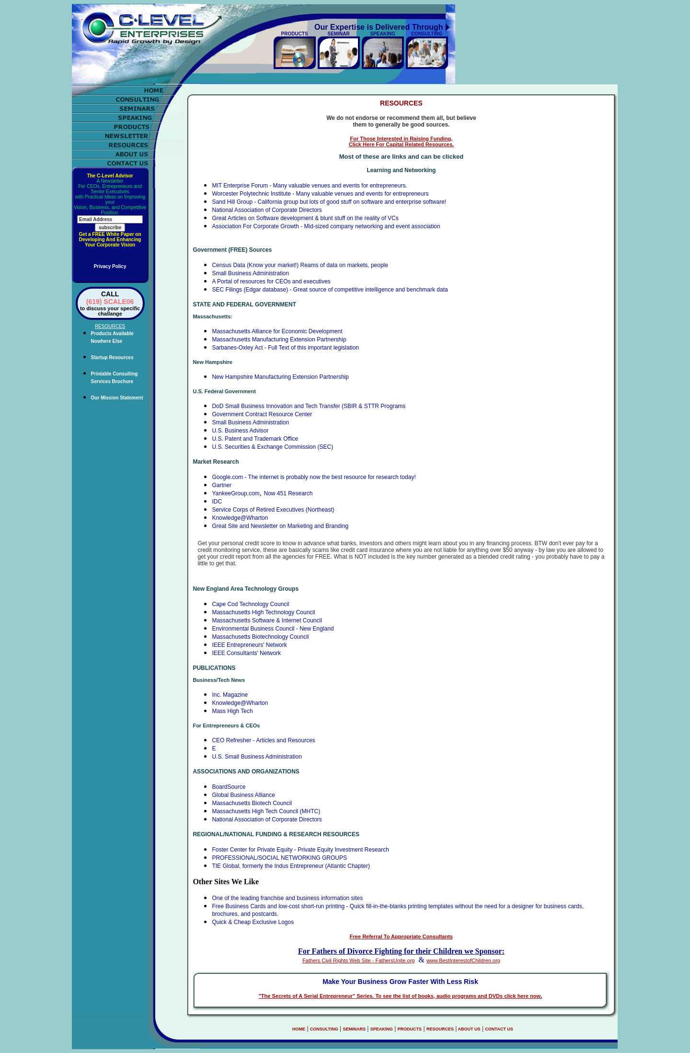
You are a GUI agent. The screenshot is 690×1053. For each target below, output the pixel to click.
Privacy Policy (110, 266)
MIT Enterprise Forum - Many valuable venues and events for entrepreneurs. (309, 185)
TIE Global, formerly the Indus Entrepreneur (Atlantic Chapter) (290, 866)
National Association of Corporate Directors (267, 210)
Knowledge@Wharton (240, 518)
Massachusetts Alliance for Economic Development (277, 331)
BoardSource (228, 787)
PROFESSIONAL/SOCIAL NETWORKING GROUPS (279, 857)
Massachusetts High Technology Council (263, 612)
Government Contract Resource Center (262, 414)
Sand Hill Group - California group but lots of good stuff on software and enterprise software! (329, 202)
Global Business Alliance (243, 795)
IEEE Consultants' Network (246, 653)
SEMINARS (354, 1029)
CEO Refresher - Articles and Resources (263, 740)
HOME (298, 1029)
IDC (217, 501)
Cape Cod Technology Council (250, 604)
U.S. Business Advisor (240, 430)
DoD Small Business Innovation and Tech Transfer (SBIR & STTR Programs (308, 406)
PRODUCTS (410, 1029)
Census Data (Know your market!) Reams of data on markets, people (300, 265)
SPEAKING (381, 1029)
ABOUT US (468, 1029)
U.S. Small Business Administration (256, 756)
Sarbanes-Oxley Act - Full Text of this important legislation (285, 347)
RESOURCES (440, 1029)
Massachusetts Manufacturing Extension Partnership (279, 339)
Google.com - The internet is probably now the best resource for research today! (313, 477)
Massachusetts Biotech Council (252, 803)
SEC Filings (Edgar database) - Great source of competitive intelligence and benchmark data (330, 289)
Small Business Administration (250, 273)
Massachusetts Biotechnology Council (260, 636)
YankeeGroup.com (235, 493)
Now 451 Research (288, 493)
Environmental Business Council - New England (273, 628)
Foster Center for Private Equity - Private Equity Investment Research (300, 849)
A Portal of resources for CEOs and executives (271, 281)
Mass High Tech (232, 711)
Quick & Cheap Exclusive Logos (253, 922)
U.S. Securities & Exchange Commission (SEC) (272, 447)
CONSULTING (324, 1029)
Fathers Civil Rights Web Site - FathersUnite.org (358, 960)
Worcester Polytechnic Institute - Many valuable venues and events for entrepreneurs (320, 193)
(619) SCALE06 (110, 301)
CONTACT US (499, 1029)
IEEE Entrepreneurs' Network (249, 645)
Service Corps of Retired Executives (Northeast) (273, 509)
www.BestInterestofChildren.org (463, 960)
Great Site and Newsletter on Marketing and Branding (280, 526)
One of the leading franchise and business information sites (287, 898)
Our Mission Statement (117, 397)
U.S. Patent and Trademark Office (255, 438)
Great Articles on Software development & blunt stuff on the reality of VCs (305, 218)
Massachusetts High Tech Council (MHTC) (266, 811)
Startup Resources (112, 357)
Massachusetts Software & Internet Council (267, 620)
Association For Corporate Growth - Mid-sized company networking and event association (326, 226)
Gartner (221, 485)
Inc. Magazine (230, 694)
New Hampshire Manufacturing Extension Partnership (280, 377)
